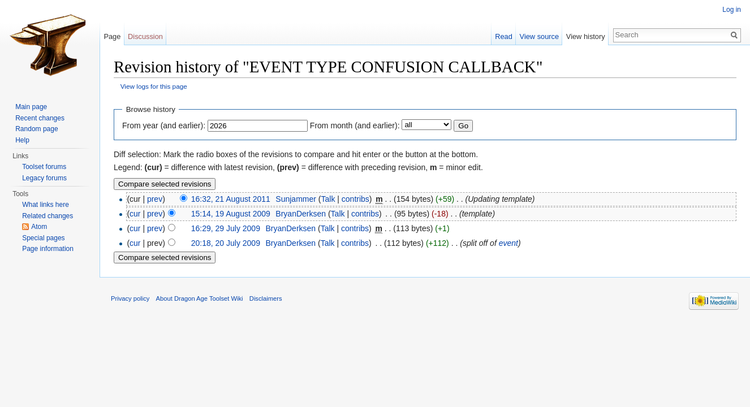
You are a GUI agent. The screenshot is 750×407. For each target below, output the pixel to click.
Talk (328, 199)
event (508, 243)
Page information (48, 249)
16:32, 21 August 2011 (230, 199)
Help (22, 140)
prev (154, 199)
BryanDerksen (300, 213)
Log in (731, 10)
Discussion (145, 36)
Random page (36, 129)
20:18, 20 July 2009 (225, 243)
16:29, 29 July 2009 (225, 228)
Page (112, 36)
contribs (355, 199)
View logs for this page (153, 86)
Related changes (47, 216)
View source (539, 36)
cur (135, 213)
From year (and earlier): (163, 125)
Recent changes (39, 118)
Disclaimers (265, 298)
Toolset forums (44, 167)
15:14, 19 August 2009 (230, 213)
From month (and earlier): (355, 125)
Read (503, 36)
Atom (39, 227)
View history (585, 36)
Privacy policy (130, 298)
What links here (45, 205)
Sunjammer (295, 199)
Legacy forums (44, 178)
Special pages (43, 238)
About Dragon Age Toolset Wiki (199, 298)
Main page (31, 107)
